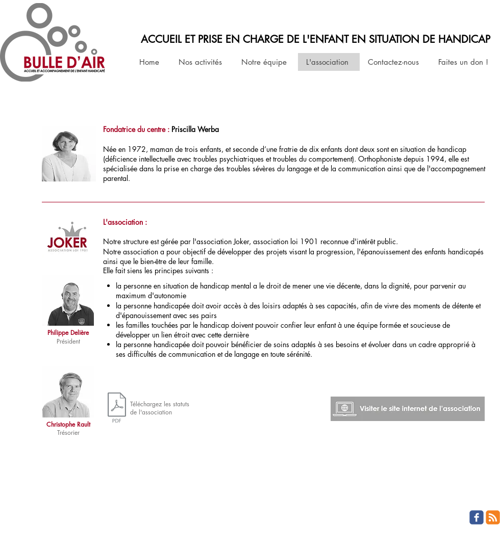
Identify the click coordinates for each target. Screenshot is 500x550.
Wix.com (74, 526)
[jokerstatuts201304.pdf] (117, 408)
